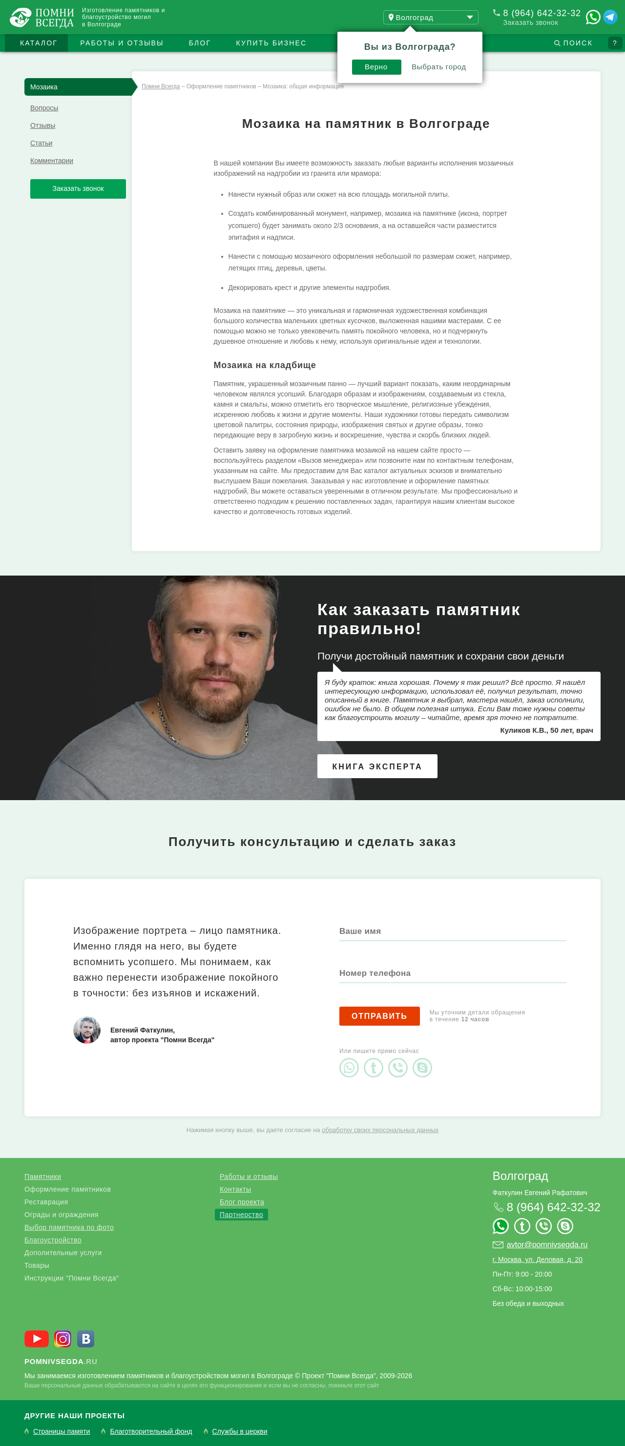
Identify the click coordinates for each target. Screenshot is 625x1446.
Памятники (42, 1176)
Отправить (380, 1016)
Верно (376, 66)
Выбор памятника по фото (69, 1227)
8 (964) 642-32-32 (542, 13)
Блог (200, 43)
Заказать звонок (530, 22)
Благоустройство (53, 1240)
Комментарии (51, 161)
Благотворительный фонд (151, 1431)
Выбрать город (439, 66)
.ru (61, 1361)
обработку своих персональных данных (380, 1130)
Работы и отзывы (122, 43)
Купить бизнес (271, 43)
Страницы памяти (61, 1431)
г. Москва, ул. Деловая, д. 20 (538, 1259)
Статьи (41, 143)
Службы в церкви (240, 1431)
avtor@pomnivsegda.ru (547, 1244)
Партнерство (241, 1215)
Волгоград (520, 1175)
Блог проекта (242, 1202)
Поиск (578, 43)
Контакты (235, 1189)
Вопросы (44, 108)
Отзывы (42, 125)
